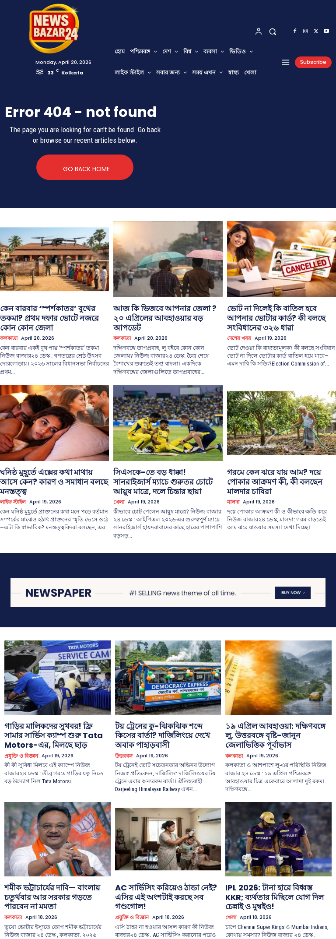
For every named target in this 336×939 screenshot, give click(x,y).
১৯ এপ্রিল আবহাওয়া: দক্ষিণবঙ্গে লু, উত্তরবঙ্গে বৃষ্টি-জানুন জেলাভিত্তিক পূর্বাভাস (277, 699)
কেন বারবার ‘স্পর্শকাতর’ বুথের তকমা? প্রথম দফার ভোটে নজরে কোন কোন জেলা (53, 310)
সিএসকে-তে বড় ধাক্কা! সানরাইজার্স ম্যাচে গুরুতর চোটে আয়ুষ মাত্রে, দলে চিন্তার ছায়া (165, 460)
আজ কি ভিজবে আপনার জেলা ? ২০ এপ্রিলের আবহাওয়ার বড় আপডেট (158, 310)
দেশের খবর (237, 324)
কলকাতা (8, 324)
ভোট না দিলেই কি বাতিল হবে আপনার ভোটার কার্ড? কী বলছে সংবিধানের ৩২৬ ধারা (281, 310)
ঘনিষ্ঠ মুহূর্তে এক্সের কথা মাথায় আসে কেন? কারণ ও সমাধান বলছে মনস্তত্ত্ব (51, 460)
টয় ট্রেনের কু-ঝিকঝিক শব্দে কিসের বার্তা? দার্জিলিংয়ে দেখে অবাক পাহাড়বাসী (166, 699)
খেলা (118, 473)
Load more (168, 915)
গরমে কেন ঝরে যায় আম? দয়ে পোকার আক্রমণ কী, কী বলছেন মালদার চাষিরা (273, 460)
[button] (272, 31)
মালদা (232, 473)
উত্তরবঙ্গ (123, 713)
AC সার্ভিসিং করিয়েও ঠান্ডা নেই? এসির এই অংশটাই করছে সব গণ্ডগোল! (166, 846)
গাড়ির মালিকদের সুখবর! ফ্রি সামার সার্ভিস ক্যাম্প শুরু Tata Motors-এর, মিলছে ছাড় (55, 703)
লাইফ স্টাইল (12, 473)
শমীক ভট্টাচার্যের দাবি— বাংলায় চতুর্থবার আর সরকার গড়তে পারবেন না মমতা (53, 846)
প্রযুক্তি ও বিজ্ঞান (20, 720)
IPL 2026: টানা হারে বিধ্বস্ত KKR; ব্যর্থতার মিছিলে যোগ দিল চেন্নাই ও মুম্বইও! (277, 846)
